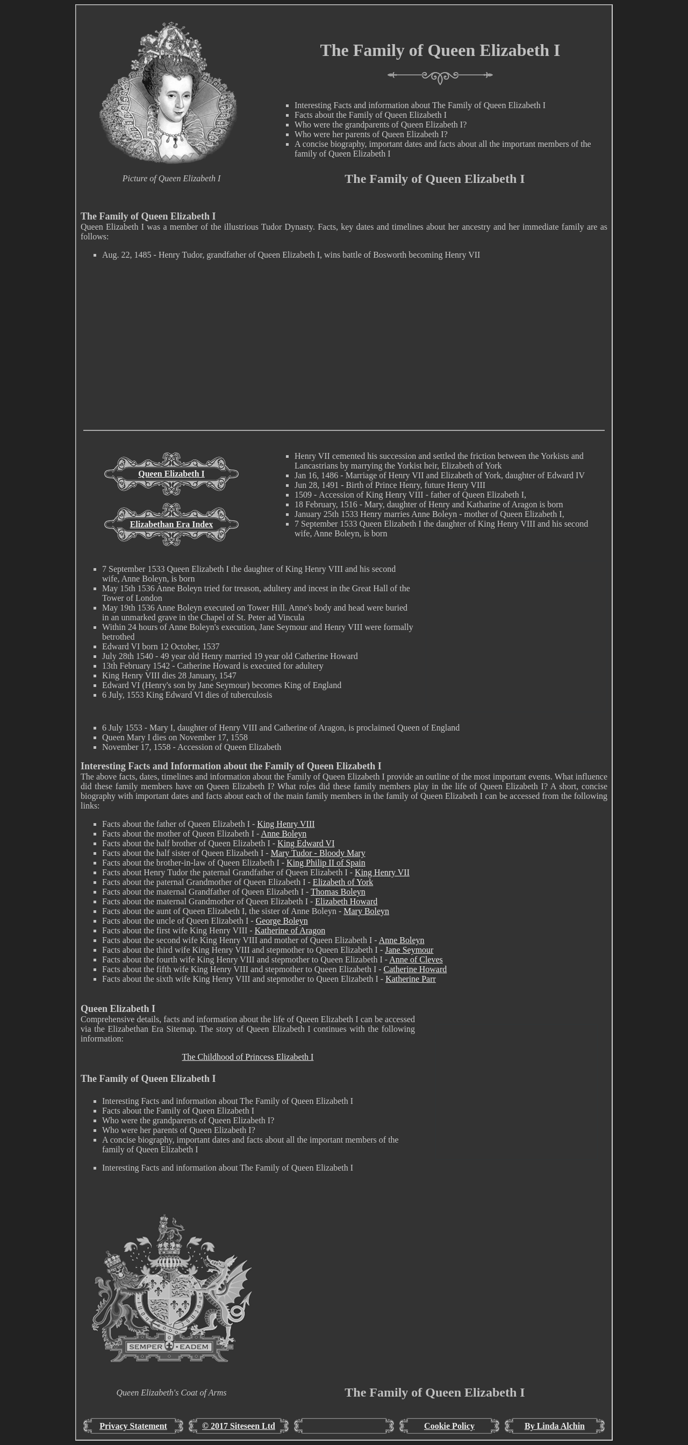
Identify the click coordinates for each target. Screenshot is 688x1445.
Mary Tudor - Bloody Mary (318, 853)
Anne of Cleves (416, 959)
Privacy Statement (133, 1425)
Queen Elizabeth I (171, 473)
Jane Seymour (409, 949)
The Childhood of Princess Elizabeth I (248, 1056)
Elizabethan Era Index (171, 524)
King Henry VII (382, 872)
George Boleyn (282, 920)
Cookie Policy (449, 1425)
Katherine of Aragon (290, 930)
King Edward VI (305, 843)
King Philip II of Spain (326, 862)
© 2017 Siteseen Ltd (238, 1425)
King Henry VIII (285, 823)
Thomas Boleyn (338, 891)
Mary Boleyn (366, 911)
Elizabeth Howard (346, 901)
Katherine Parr (410, 978)
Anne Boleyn (283, 833)
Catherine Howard (415, 969)
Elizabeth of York (343, 882)
